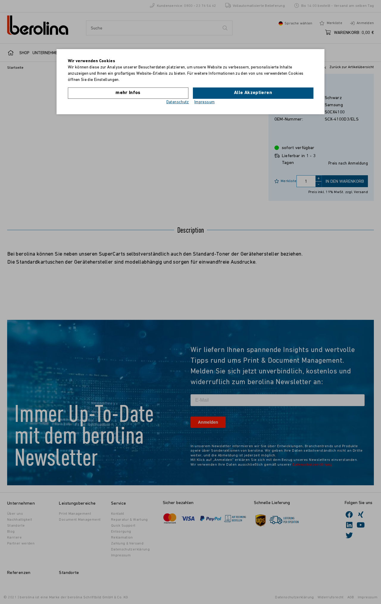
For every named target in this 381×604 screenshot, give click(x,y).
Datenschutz (177, 102)
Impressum (204, 102)
